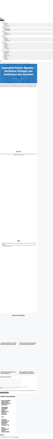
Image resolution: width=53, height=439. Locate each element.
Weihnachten (6, 26)
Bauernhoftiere (7, 51)
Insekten (5, 57)
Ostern (5, 24)
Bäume (5, 42)
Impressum (2, 435)
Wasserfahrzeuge (7, 30)
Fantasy (4, 31)
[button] (1, 17)
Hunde (5, 56)
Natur (3, 41)
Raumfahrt (6, 39)
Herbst (8, 49)
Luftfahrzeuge (6, 29)
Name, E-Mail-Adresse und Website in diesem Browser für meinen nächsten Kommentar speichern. (19, 391)
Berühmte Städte (7, 40)
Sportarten (6, 38)
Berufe (5, 37)
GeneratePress (16, 438)
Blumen (5, 43)
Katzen (5, 58)
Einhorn (5, 32)
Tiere (3, 50)
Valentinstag (6, 25)
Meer (5, 54)
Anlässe (4, 22)
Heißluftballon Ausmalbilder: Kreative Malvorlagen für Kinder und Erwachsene (5, 412)
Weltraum (6, 46)
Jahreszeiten (7, 48)
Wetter (5, 45)
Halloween (6, 23)
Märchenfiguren (7, 33)
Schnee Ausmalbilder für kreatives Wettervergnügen (5, 431)
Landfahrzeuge (7, 28)
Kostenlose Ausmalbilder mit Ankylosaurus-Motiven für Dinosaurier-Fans (5, 423)
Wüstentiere (6, 59)
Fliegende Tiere (7, 55)
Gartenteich (6, 44)
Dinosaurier (6, 52)
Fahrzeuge (4, 27)
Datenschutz (2, 436)
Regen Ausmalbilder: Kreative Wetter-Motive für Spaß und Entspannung (6, 404)
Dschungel (6, 53)
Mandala (3, 35)
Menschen (4, 36)
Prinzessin (6, 34)
